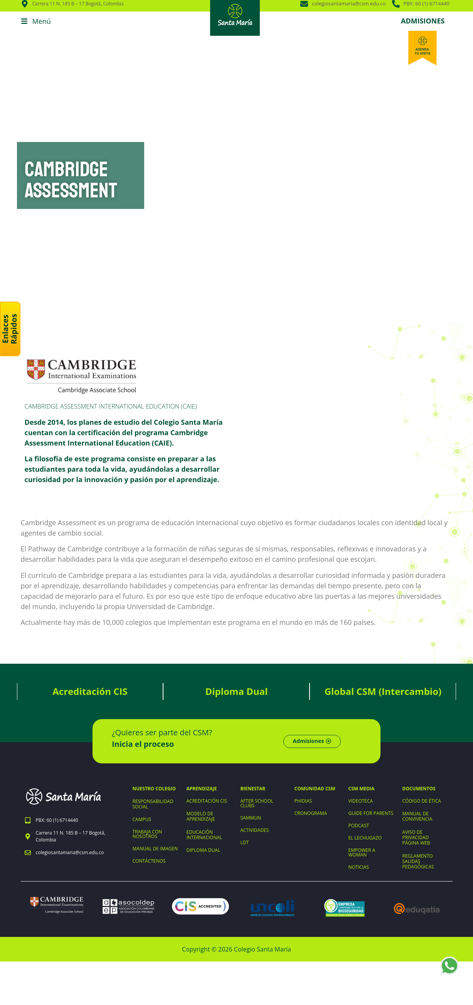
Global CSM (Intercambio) (383, 691)
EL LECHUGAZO (365, 838)
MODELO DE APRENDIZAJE (201, 816)
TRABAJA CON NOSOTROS (147, 834)
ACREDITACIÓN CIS (207, 801)
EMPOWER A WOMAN (361, 852)
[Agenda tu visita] (422, 48)
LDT (245, 842)
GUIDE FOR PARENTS (370, 813)
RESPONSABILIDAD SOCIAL (153, 804)
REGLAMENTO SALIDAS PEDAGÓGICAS (418, 861)
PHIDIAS (303, 801)
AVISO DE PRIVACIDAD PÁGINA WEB (416, 837)
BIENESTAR (253, 788)
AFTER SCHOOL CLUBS (257, 803)
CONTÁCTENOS (149, 861)
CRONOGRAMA (311, 813)
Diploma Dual (236, 691)
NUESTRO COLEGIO (154, 788)
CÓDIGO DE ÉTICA (421, 801)
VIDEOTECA (360, 801)
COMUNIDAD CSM (315, 788)
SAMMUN (251, 818)
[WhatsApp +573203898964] (449, 966)
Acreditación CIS (89, 691)
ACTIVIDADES (255, 830)
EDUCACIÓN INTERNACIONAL (204, 835)
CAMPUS (142, 819)
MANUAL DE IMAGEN (155, 848)
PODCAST (358, 825)
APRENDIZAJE (202, 788)
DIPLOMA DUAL (204, 850)
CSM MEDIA (361, 788)
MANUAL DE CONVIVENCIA (417, 816)
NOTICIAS (358, 867)
